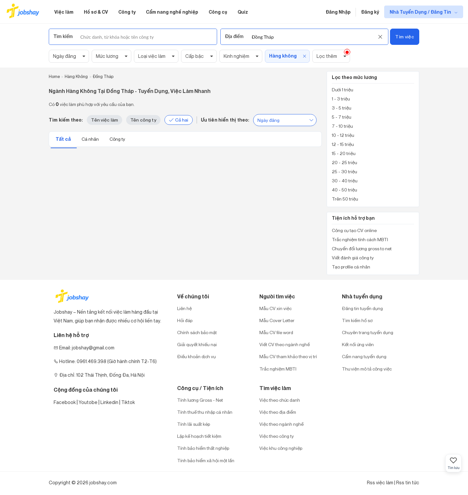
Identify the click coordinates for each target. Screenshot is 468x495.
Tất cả (64, 139)
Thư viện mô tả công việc (367, 368)
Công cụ (218, 11)
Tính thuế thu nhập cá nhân (204, 412)
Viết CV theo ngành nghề (284, 344)
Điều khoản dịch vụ (196, 356)
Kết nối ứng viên (358, 344)
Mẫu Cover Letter (276, 320)
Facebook (65, 402)
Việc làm (63, 11)
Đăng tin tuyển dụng (362, 308)
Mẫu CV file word (276, 332)
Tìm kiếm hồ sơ (357, 320)
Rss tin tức (407, 482)
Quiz (243, 11)
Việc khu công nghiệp (280, 448)
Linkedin (109, 402)
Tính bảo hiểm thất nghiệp (203, 448)
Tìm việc (404, 36)
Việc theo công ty (276, 436)
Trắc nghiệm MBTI (277, 368)
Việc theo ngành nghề (281, 424)
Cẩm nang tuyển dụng (364, 356)
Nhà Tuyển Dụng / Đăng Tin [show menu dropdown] (421, 11)
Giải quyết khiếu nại (197, 344)
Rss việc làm (380, 482)
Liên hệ (184, 308)
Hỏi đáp (184, 320)
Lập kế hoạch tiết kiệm (199, 436)
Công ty (127, 11)
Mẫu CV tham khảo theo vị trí (288, 356)
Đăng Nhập (338, 11)
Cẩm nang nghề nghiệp (172, 11)
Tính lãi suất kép (193, 424)
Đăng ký (370, 11)
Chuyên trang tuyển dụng (367, 332)
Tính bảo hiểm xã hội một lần (205, 460)
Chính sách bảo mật (197, 332)
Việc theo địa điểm (277, 412)
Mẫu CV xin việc (275, 308)
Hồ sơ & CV (96, 11)
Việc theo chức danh (279, 400)
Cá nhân (91, 139)
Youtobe (88, 402)
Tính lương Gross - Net (200, 400)
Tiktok (128, 402)
